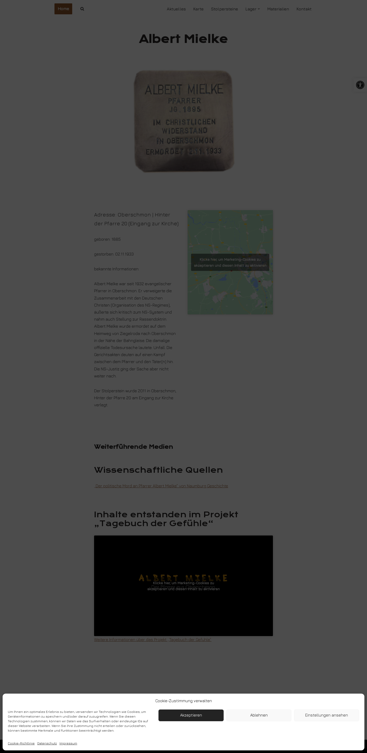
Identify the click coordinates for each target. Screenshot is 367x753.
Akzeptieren (191, 715)
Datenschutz (47, 743)
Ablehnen (259, 715)
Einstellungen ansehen (326, 715)
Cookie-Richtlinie (21, 743)
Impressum (68, 743)
